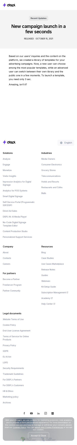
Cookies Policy (19, 427)
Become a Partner (11, 279)
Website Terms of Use (13, 319)
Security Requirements (13, 368)
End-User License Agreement (16, 330)
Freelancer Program (12, 285)
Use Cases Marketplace (52, 264)
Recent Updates (39, 18)
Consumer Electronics (51, 164)
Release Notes (48, 269)
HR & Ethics (8, 391)
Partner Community (11, 290)
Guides (44, 275)
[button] (71, 5)
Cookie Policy (9, 325)
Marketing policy (10, 397)
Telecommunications (51, 176)
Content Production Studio (15, 231)
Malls (43, 193)
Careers (6, 264)
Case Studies (47, 258)
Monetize (7, 170)
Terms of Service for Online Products (16, 338)
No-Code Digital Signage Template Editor (14, 224)
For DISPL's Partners (12, 379)
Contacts (7, 258)
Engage (6, 164)
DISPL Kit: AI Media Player (15, 216)
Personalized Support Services (17, 237)
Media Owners (48, 159)
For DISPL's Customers (13, 385)
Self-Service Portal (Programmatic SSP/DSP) (19, 203)
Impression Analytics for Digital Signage (17, 183)
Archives (7, 402)
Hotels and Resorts (50, 181)
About (5, 252)
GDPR (5, 351)
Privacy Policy (9, 345)
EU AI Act (7, 356)
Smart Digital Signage (13, 196)
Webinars (45, 281)
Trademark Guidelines (13, 374)
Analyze (6, 159)
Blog (43, 252)
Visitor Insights (9, 176)
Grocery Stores (48, 170)
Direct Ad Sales (10, 211)
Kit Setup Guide (48, 286)
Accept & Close (38, 435)
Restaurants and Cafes (52, 187)
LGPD (5, 362)
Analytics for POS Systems (15, 190)
